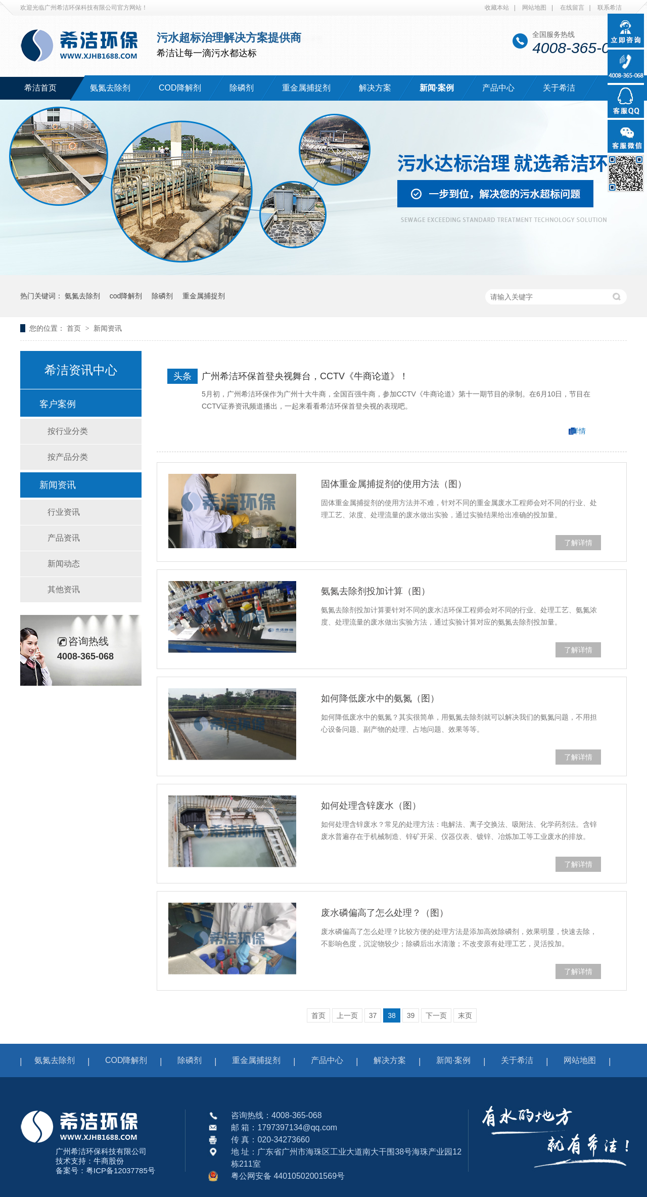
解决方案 (375, 87)
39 (411, 1015)
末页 (465, 1015)
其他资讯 (64, 589)
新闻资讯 (108, 328)
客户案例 (57, 404)
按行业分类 (68, 431)
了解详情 (578, 543)
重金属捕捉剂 (306, 87)
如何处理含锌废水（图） (371, 806)
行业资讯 (64, 512)
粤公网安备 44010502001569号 (288, 1176)
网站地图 (534, 7)
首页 (75, 328)
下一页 (436, 1015)
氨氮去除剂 (110, 87)
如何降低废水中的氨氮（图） (380, 698)
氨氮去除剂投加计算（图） (375, 591)
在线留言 (572, 7)
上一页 (347, 1015)
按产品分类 (68, 457)
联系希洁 (609, 7)
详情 (579, 431)
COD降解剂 (180, 87)
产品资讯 (64, 538)
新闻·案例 (437, 87)
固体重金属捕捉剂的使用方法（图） (394, 484)
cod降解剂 (126, 296)
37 (373, 1015)
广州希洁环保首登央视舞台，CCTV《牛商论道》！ (305, 376)
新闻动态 (64, 563)
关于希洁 (559, 87)
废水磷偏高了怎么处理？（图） (384, 913)
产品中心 (498, 87)
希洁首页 (40, 87)
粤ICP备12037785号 (120, 1170)
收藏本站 (497, 7)
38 (392, 1015)
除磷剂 (241, 87)
